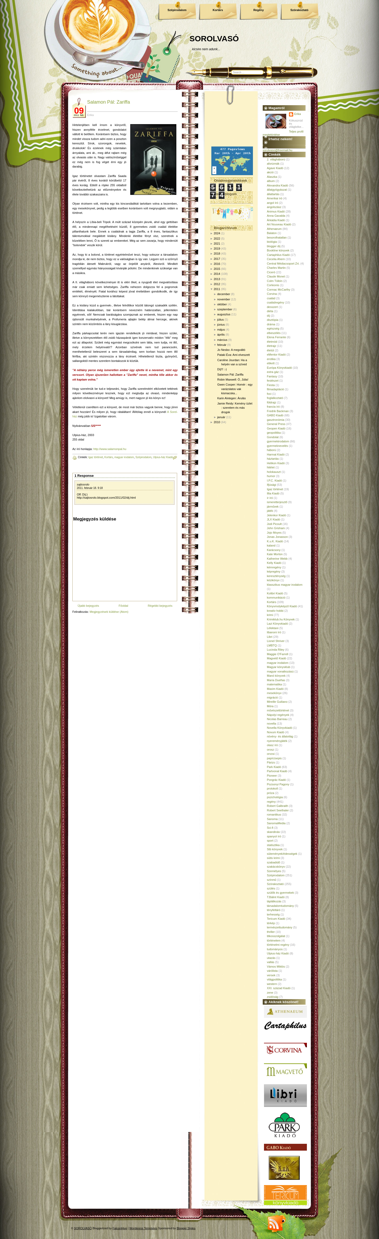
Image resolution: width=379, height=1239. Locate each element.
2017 (217, 258)
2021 (217, 243)
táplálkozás (274, 901)
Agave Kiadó (275, 168)
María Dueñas (276, 680)
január (221, 417)
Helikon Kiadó (276, 463)
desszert (272, 307)
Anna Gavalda (276, 215)
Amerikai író (274, 198)
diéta (270, 311)
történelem (274, 940)
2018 (217, 253)
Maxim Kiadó (275, 688)
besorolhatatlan (277, 237)
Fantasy (272, 376)
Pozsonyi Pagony (278, 784)
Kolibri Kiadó (275, 593)
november (223, 299)
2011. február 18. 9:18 (90, 488)
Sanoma (272, 819)
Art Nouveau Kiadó (279, 224)
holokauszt (274, 471)
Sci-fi (270, 827)
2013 (217, 279)
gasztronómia (275, 419)
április (221, 334)
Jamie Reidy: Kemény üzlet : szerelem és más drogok (234, 408)
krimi (270, 614)
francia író (273, 406)
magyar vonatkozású (280, 671)
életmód (272, 341)
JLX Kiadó (273, 519)
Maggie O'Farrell (277, 654)
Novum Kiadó (275, 732)
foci (269, 393)
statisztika (273, 845)
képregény (273, 571)
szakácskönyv (276, 866)
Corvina (272, 293)
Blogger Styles (186, 1228)
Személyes (274, 871)
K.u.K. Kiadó (275, 541)
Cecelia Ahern (276, 259)
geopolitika (274, 432)
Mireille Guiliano (277, 701)
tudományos (275, 949)
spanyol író (274, 836)
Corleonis (273, 285)
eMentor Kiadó (276, 354)
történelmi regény (278, 944)
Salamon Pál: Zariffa (108, 102)
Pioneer (272, 775)
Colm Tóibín (274, 280)
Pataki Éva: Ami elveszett (233, 354)
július (220, 319)
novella (271, 723)
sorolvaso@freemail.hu (277, 150)
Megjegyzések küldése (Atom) (108, 611)
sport (270, 840)
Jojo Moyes (274, 532)
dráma (271, 324)
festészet (272, 380)
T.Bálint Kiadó (276, 897)
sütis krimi (273, 857)
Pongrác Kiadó (276, 779)
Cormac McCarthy (278, 289)
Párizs (271, 762)
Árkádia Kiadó (276, 220)
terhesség (273, 914)
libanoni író (274, 632)
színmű (271, 879)
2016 (217, 263)
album (271, 181)
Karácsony (274, 550)
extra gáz (273, 371)
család (271, 298)
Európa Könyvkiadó (279, 367)
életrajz (271, 345)
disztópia (272, 319)
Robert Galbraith (277, 805)
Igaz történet (95, 457)
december (223, 294)
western (272, 983)
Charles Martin (276, 267)
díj (268, 315)
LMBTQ (272, 645)
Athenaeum (274, 228)
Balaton (272, 233)
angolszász (274, 207)
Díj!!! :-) (222, 369)
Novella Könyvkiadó (279, 727)
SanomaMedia (276, 823)
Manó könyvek (276, 675)
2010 (217, 422)
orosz (270, 749)
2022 (217, 238)
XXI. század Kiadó (279, 988)
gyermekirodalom (278, 441)
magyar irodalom (124, 457)
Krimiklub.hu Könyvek (281, 619)
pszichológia (275, 797)
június (221, 324)
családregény (275, 302)
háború (271, 450)
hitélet (271, 467)
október (222, 304)
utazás (271, 957)
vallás (270, 962)
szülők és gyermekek (280, 892)
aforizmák (273, 163)
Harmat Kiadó (276, 454)
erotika (271, 359)
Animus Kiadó (276, 211)
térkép (271, 923)
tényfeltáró (273, 910)
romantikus (274, 814)
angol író (272, 202)
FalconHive (120, 1228)
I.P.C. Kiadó (274, 480)
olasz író (272, 745)
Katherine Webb (277, 558)
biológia (272, 241)
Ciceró (271, 272)
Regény (258, 10)
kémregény (274, 567)
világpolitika (274, 979)
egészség (273, 328)
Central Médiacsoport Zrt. (283, 263)
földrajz (271, 402)
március (222, 339)
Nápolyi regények (278, 714)
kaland (271, 545)
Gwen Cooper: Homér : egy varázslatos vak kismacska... (234, 389)
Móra (270, 706)
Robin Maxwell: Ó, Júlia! (232, 379)
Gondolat (273, 437)
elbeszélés (274, 333)
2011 (217, 289)
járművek (273, 506)
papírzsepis (274, 758)
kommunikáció (276, 597)
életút (270, 350)
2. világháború (276, 159)
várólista (272, 970)
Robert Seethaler (278, 810)
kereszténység (276, 576)
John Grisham (276, 528)
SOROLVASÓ (214, 38)
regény (271, 801)
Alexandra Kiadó (277, 185)
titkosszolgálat (276, 936)
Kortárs (218, 10)
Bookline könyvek (278, 250)
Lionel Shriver (276, 641)
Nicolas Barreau (277, 719)
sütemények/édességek (282, 853)
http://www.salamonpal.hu (109, 449)
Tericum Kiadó (276, 918)
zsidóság (272, 996)
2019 (217, 248)
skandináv (273, 831)
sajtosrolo (83, 484)
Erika (297, 113)
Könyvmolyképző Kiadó (282, 606)
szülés (271, 888)
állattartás (273, 194)
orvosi (271, 753)
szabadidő (273, 862)
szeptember (224, 309)
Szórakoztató (299, 10)
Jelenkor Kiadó (276, 515)
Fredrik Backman (278, 411)
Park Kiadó (274, 766)
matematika (274, 684)
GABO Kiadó (275, 415)
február (221, 344)
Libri (269, 636)
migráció (272, 697)
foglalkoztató (275, 397)
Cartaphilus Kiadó (278, 254)
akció (270, 172)
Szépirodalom (176, 10)
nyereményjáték (277, 740)
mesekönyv (274, 693)
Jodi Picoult (274, 523)
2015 (217, 268)
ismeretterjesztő (277, 502)
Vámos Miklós (276, 966)
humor (271, 476)
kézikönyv (273, 580)
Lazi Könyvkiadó (277, 623)
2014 (217, 273)
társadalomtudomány (280, 905)
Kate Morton (275, 554)
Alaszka (272, 176)
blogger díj (273, 246)
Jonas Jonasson (277, 536)
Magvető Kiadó (276, 658)
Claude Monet (276, 276)
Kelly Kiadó (274, 562)
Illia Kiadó (273, 493)
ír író (270, 497)
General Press (276, 424)
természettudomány (279, 927)
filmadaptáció (275, 389)
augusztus (223, 314)
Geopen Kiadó (276, 428)
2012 (217, 284)
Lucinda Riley (275, 649)
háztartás (273, 458)
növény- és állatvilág (280, 736)
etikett (271, 363)
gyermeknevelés (277, 445)
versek (271, 975)
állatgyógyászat (277, 189)
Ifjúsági (271, 484)
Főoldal (123, 605)
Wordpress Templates (143, 1228)
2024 (217, 233)
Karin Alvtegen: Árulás (231, 398)
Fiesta (271, 385)
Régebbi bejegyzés (160, 605)
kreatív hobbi (275, 610)
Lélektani (272, 628)
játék (270, 510)
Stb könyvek (275, 849)
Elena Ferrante (276, 337)
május (221, 329)
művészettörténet (278, 710)
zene (270, 992)
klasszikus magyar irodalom (284, 584)
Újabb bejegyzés (88, 605)
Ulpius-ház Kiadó (163, 457)
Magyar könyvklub (278, 667)
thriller (271, 931)
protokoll (272, 788)
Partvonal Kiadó (277, 771)
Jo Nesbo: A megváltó (231, 349)
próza (270, 793)
